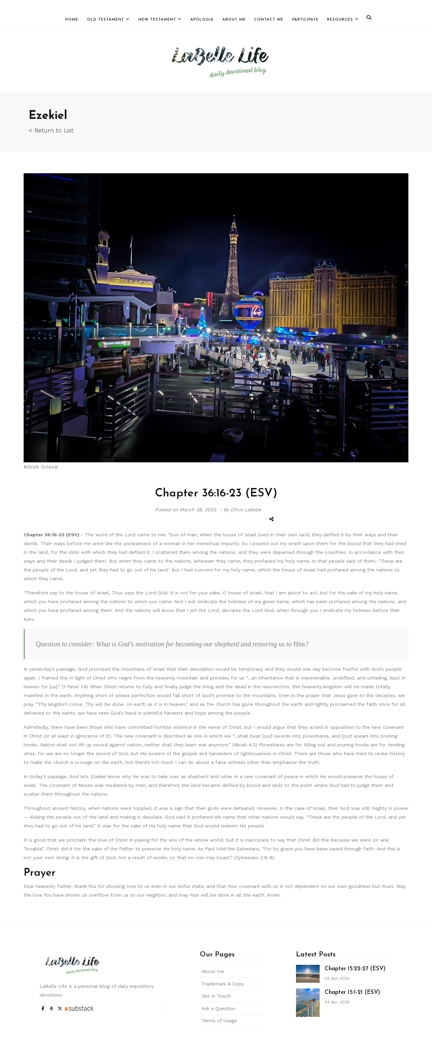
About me (212, 971)
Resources (340, 20)
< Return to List (51, 130)
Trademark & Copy (222, 983)
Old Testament (105, 20)
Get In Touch (216, 996)
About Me (234, 20)
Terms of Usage (219, 1020)
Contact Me (269, 20)
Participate (305, 20)
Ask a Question (218, 1008)
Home (71, 20)
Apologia (202, 20)
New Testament (157, 20)
